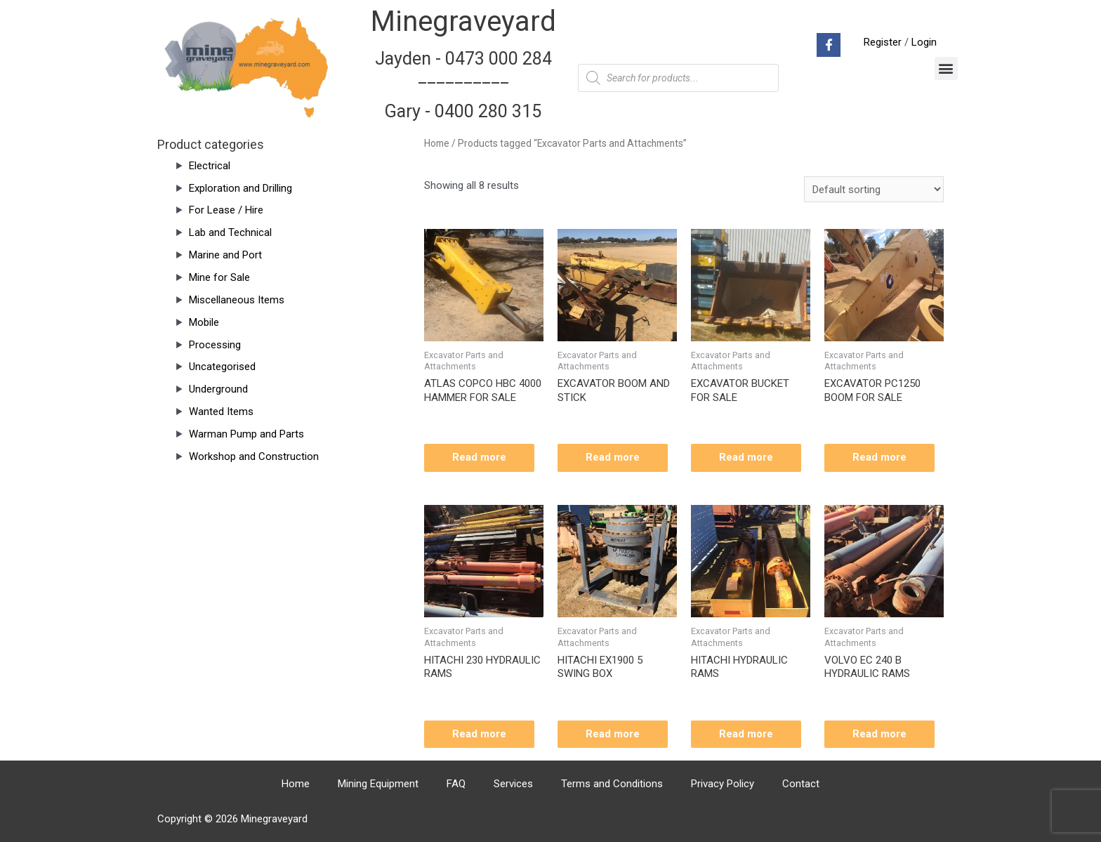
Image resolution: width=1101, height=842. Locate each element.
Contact (800, 783)
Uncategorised (222, 366)
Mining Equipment (378, 783)
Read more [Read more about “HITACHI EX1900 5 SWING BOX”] (613, 734)
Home (436, 143)
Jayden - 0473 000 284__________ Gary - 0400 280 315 (463, 84)
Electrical (209, 165)
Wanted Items (221, 411)
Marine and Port (225, 255)
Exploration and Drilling (240, 188)
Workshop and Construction (254, 456)
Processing (215, 344)
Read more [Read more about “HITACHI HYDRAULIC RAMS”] (746, 734)
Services (513, 783)
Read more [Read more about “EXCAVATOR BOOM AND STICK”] (613, 457)
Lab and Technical (230, 232)
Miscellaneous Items (236, 300)
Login (924, 42)
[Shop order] (874, 189)
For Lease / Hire (226, 210)
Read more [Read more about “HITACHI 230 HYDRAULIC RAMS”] (479, 734)
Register (883, 42)
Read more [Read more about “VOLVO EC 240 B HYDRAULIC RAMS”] (879, 734)
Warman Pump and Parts (246, 434)
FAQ (456, 783)
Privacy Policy (722, 783)
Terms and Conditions (612, 783)
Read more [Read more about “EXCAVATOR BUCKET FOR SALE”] (746, 457)
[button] (946, 68)
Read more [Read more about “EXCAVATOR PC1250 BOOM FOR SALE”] (879, 457)
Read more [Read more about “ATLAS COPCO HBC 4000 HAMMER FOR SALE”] (479, 457)
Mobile (204, 322)
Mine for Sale (219, 277)
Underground (218, 389)
